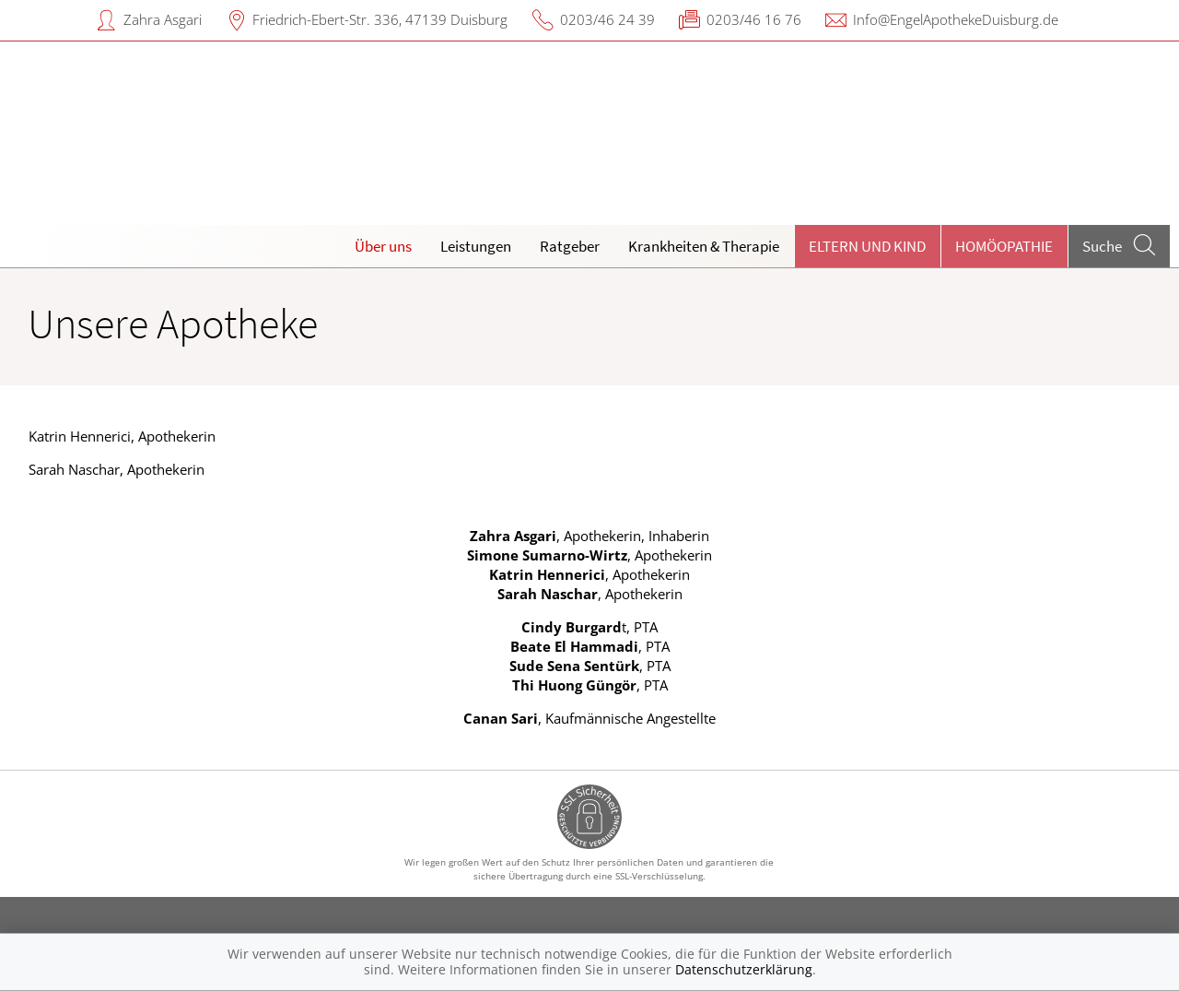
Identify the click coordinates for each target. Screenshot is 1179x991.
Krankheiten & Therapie (703, 246)
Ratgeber (570, 246)
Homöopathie (1004, 246)
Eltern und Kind (867, 246)
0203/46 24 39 (607, 19)
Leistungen (475, 246)
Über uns (383, 246)
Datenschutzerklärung (743, 969)
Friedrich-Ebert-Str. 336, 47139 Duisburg (380, 19)
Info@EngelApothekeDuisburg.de (955, 19)
